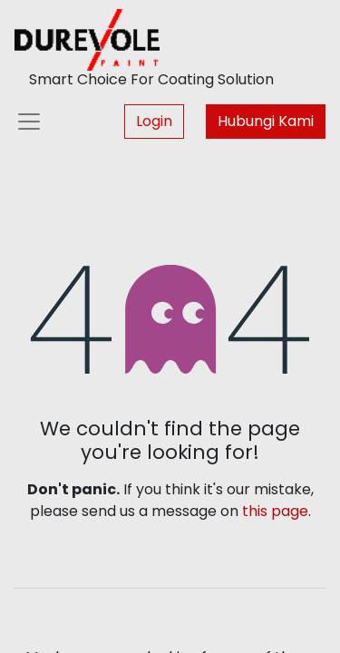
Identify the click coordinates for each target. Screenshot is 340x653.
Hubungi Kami (266, 121)
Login (154, 121)
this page (275, 511)
